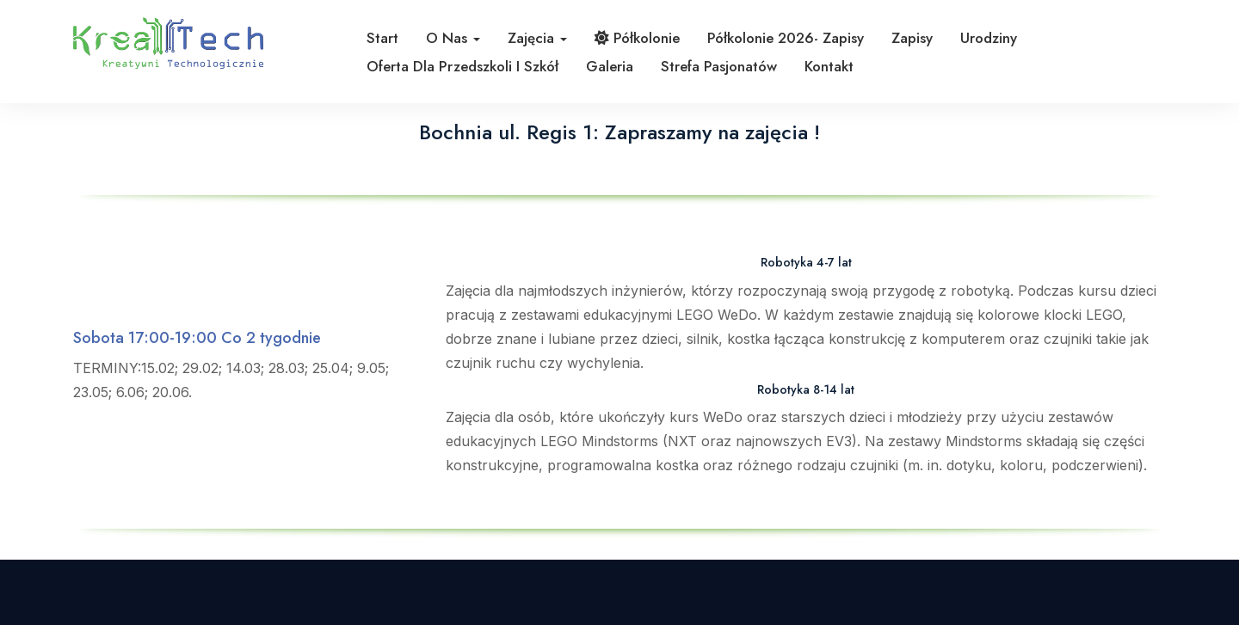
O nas (453, 38)
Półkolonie (637, 38)
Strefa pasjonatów (719, 66)
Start (382, 38)
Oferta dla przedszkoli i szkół (462, 66)
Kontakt (829, 66)
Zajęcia (537, 38)
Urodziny (988, 38)
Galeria (609, 66)
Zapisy (912, 38)
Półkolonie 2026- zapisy (785, 38)
